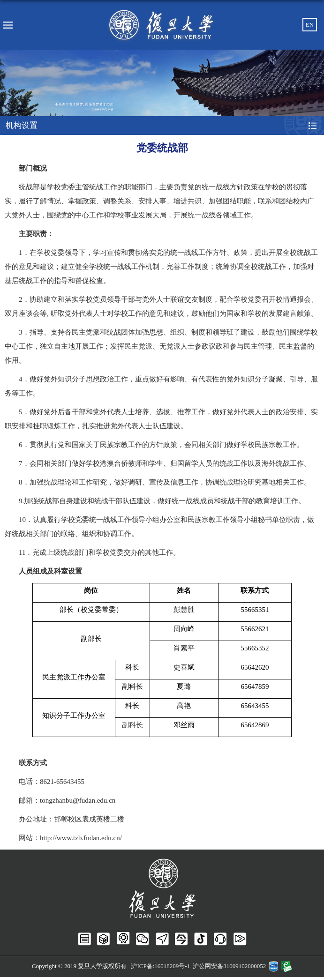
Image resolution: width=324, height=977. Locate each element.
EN (310, 24)
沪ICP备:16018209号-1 (160, 966)
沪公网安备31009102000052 (229, 966)
